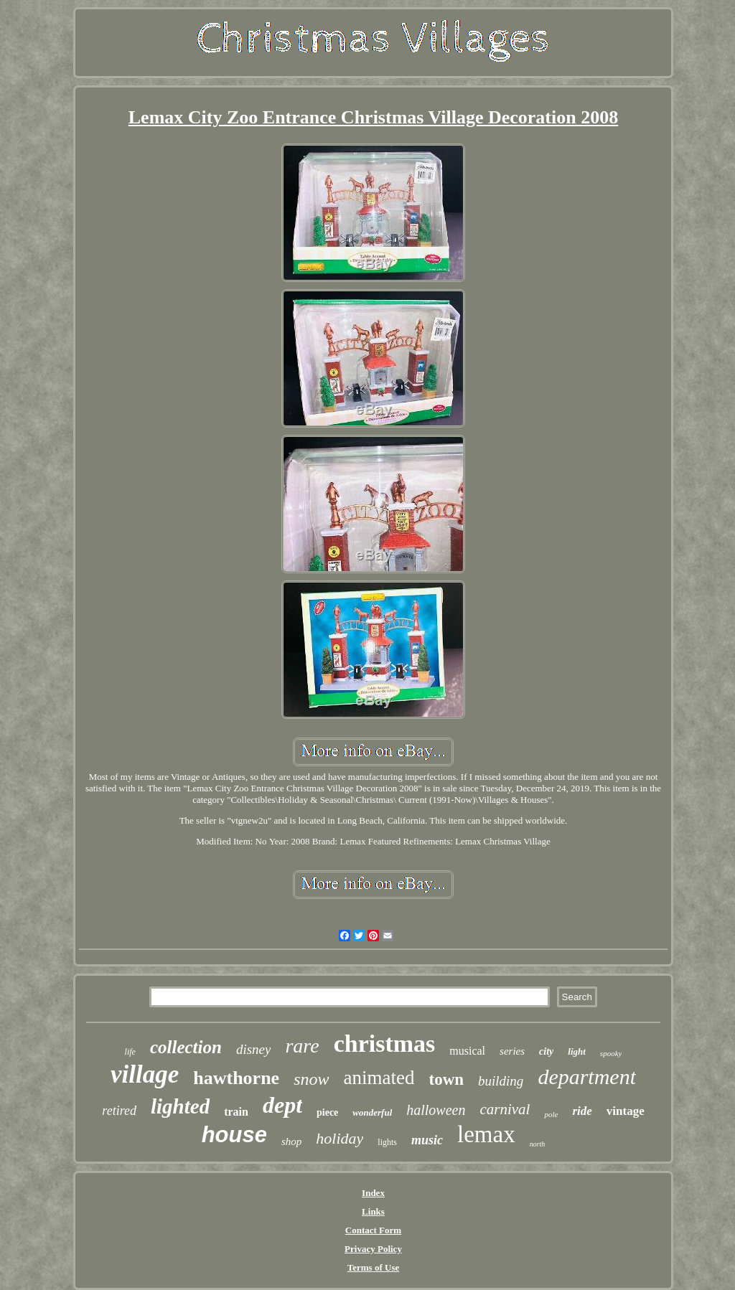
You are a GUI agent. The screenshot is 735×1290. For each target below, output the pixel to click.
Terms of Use (373, 1267)
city (546, 1051)
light (577, 1051)
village (145, 1074)
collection (186, 1047)
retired (119, 1110)
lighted (180, 1106)
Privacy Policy (373, 1248)
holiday (339, 1138)
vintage (626, 1111)
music (427, 1140)
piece (327, 1112)
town (446, 1079)
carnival (504, 1109)
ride (581, 1111)
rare (302, 1046)
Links (373, 1211)
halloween (435, 1110)
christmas (385, 1043)
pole (551, 1114)
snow (311, 1079)
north (538, 1144)
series (512, 1051)
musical (467, 1051)
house (234, 1134)
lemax (486, 1134)
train (236, 1112)
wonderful (372, 1112)
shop (291, 1141)
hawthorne (236, 1078)
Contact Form (373, 1230)
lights (387, 1142)
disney (253, 1049)
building (500, 1080)
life (130, 1052)
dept (282, 1105)
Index (373, 1192)
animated (379, 1077)
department (587, 1076)
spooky (611, 1053)
